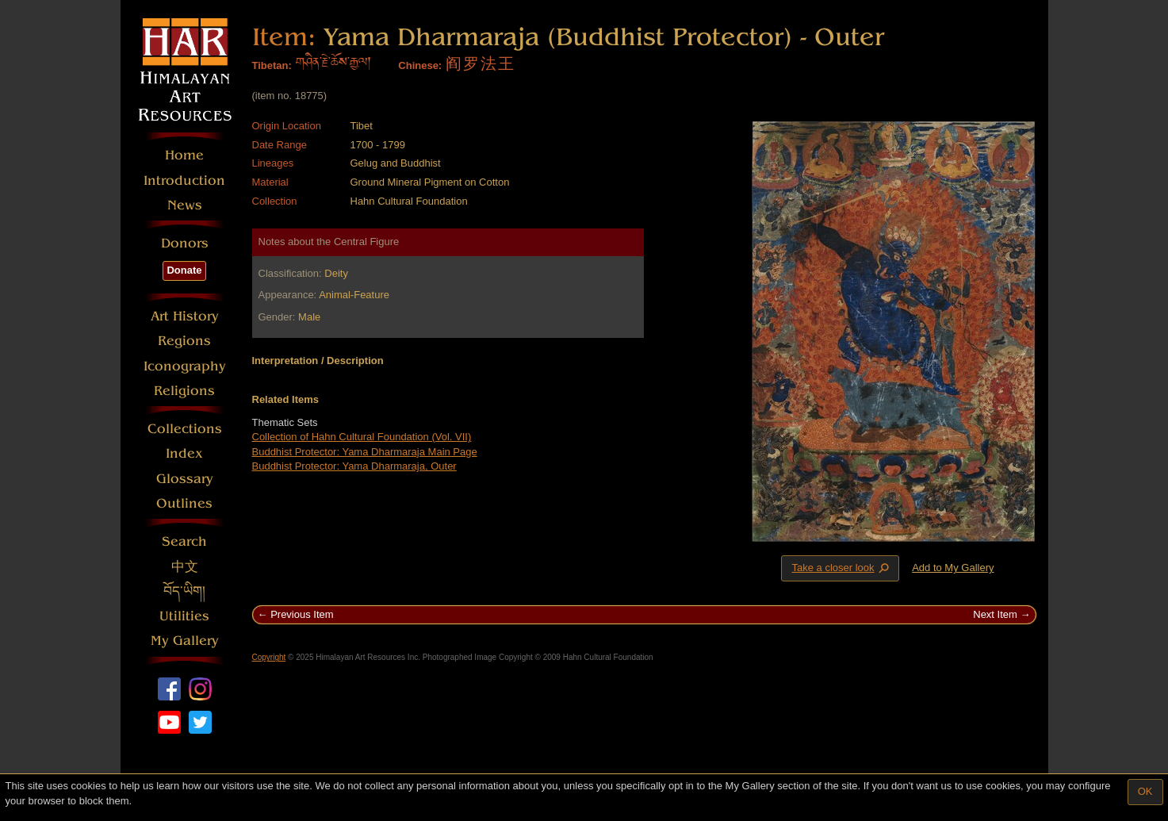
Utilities (184, 615)
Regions (184, 340)
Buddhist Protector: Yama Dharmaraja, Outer (354, 466)
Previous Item (301, 614)
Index (184, 453)
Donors (185, 243)
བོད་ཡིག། (184, 591)
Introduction (184, 180)
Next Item (995, 614)
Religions (184, 390)
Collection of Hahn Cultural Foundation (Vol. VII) (362, 437)
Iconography (185, 366)
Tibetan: (272, 65)
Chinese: (420, 65)
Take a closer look (841, 567)
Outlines (184, 503)
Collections (184, 428)
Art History (185, 316)
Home (184, 155)
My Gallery (185, 640)
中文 (184, 566)
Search (184, 541)
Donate (184, 270)
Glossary (184, 478)
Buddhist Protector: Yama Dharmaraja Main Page (364, 452)
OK (1145, 791)
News (184, 205)
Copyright (269, 657)
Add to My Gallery (953, 568)
